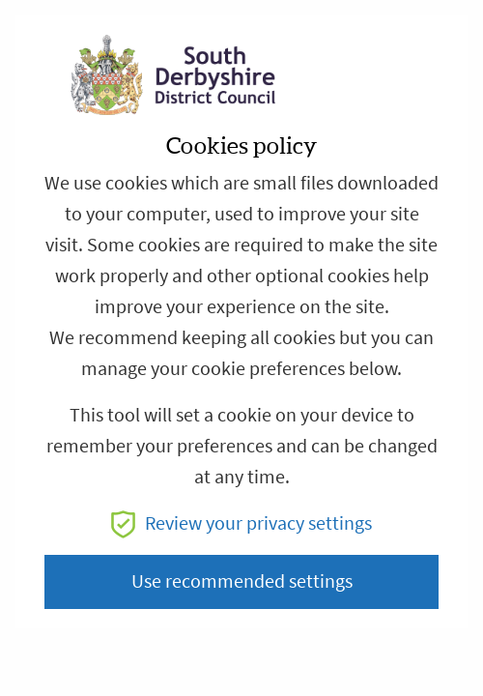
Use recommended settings (242, 581)
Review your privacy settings (241, 523)
